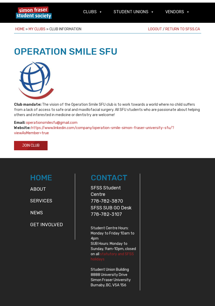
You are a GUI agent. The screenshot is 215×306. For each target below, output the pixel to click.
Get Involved (46, 224)
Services (41, 201)
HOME (41, 177)
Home (20, 29)
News (36, 213)
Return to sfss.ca (182, 29)
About (38, 189)
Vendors (174, 11)
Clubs (90, 11)
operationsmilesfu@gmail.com (51, 122)
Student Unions (131, 11)
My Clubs (37, 29)
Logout (155, 29)
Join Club (31, 145)
